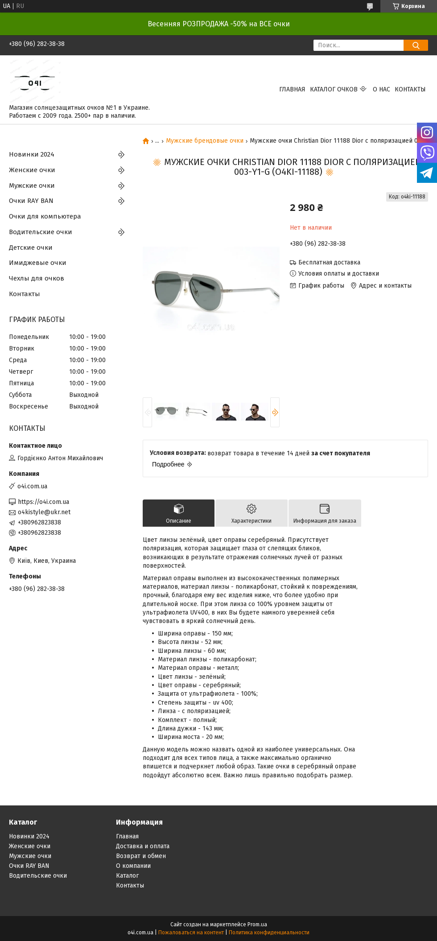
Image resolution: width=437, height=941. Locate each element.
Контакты (410, 89)
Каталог (127, 875)
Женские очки (32, 170)
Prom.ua (257, 924)
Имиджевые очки (37, 263)
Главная (292, 89)
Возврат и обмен (141, 856)
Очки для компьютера (45, 216)
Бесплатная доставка (329, 262)
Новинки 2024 (31, 154)
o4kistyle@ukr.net (44, 512)
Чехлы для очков (36, 278)
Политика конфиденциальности (269, 932)
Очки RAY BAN (31, 201)
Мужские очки (32, 186)
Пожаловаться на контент (191, 932)
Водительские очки (40, 232)
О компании (133, 866)
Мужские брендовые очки (204, 141)
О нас (381, 89)
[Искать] (416, 45)
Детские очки (31, 248)
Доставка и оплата (142, 846)
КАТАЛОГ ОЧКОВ (334, 89)
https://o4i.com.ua (43, 502)
